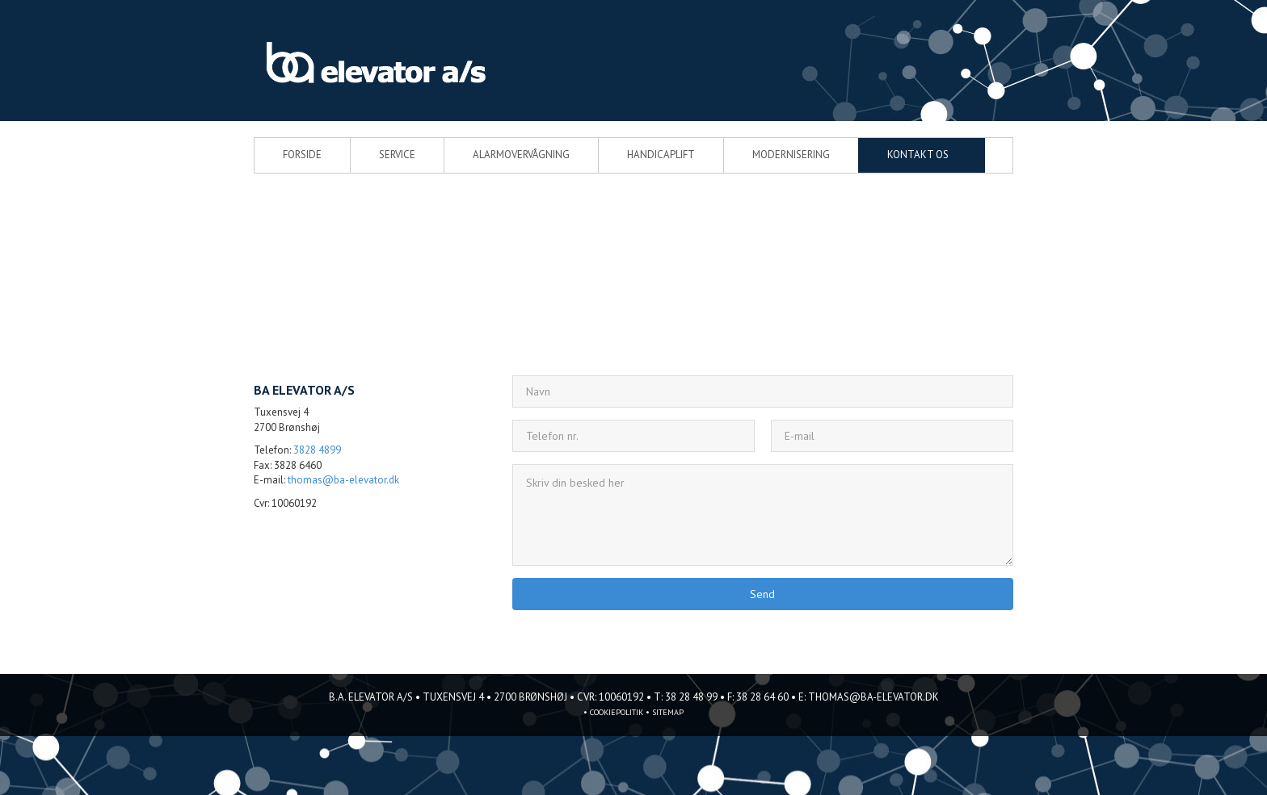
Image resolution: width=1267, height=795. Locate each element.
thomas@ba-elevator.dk (343, 480)
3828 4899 (317, 450)
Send (762, 594)
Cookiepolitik (616, 712)
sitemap (668, 712)
